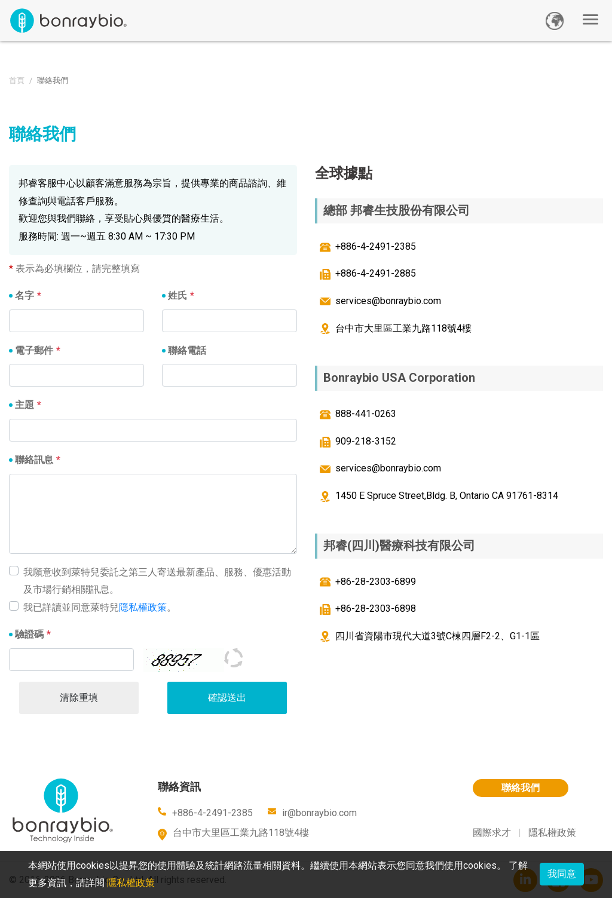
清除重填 (79, 697)
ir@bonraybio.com (319, 813)
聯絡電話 (187, 350)
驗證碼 (29, 634)
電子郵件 (34, 350)
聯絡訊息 (34, 459)
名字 (24, 295)
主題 (24, 404)
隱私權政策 (143, 607)
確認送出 (227, 697)
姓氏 (177, 295)
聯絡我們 (520, 787)
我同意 (561, 873)
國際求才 (492, 832)
